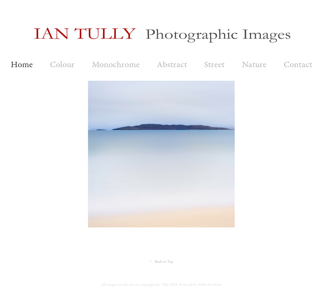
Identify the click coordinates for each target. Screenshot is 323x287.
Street (214, 64)
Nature (254, 64)
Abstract (172, 64)
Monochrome (116, 64)
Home (22, 64)
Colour (62, 64)
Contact (298, 64)
